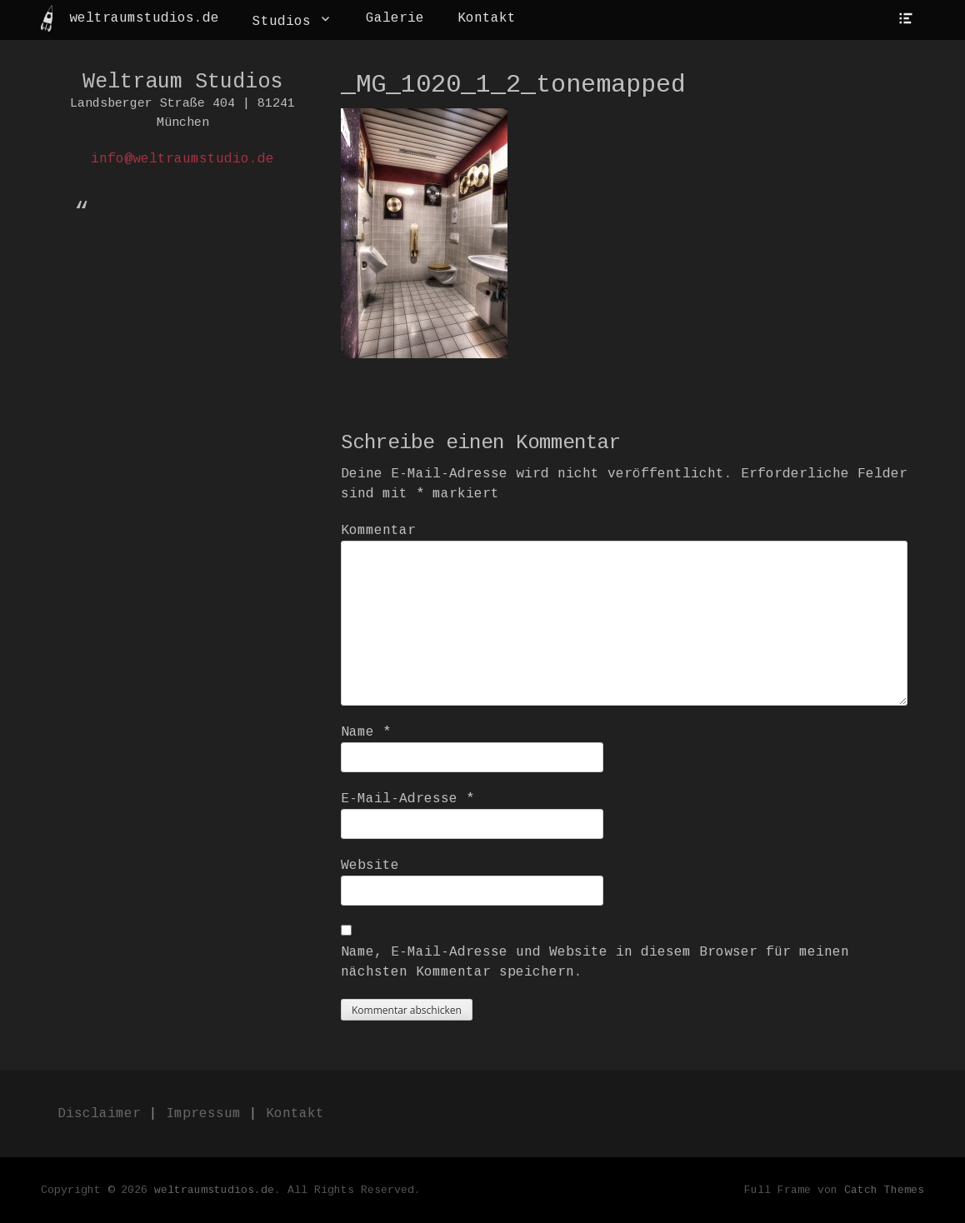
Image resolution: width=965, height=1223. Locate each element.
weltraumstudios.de (144, 18)
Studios (281, 21)
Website (370, 865)
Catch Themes (884, 1190)
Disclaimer (99, 1113)
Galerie (395, 18)
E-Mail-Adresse (407, 798)
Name (366, 732)
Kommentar (378, 530)
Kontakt (487, 18)
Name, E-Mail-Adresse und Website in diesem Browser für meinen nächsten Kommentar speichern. (595, 962)
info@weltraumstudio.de (182, 159)
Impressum (203, 1113)
